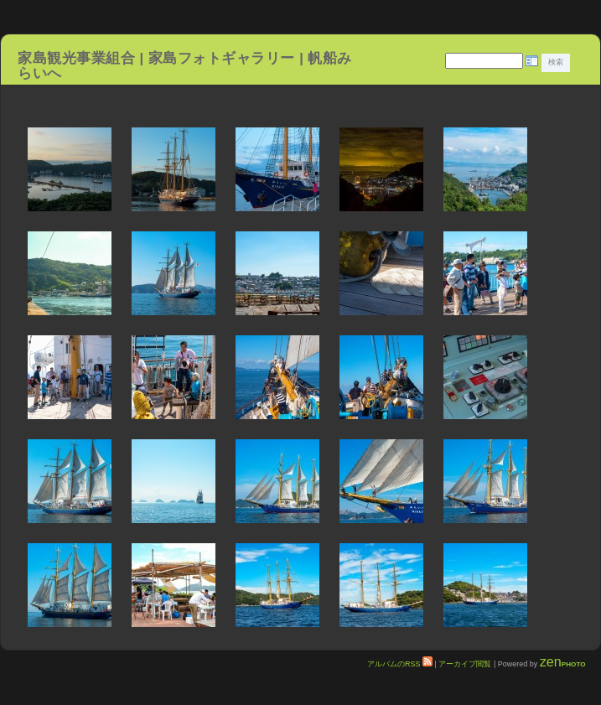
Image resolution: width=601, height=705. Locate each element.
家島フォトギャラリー (223, 57)
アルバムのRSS (400, 664)
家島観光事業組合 (76, 57)
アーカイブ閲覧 (464, 664)
